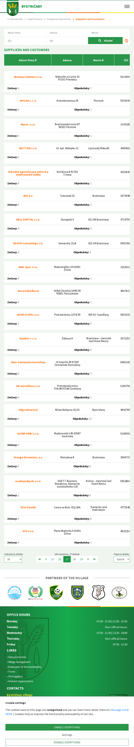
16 (59, 559)
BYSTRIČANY (32, 6)
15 (52, 559)
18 (74, 559)
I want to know (34, 19)
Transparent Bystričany (59, 19)
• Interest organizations (20, 681)
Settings (67, 735)
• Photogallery (15, 676)
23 (90, 418)
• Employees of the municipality (24, 666)
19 (81, 559)
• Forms (11, 671)
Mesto (98, 60)
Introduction (16, 19)
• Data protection (16, 657)
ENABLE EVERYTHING (67, 727)
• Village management (19, 662)
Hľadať (105, 40)
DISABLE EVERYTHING (67, 742)
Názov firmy (28, 60)
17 (67, 559)
